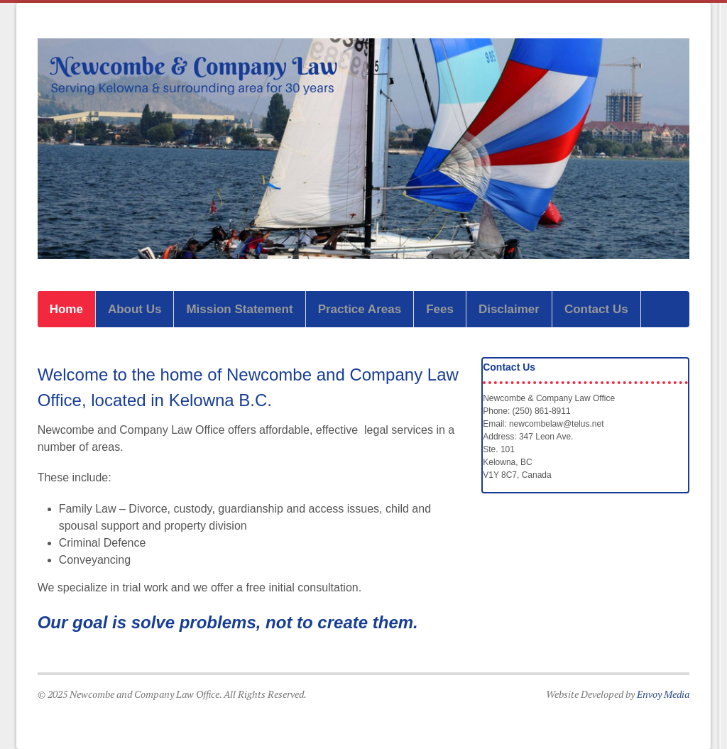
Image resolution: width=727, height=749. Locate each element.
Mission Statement (239, 309)
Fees (440, 309)
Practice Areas (360, 309)
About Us (135, 309)
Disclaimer (509, 309)
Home (66, 309)
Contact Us (596, 309)
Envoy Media (663, 694)
